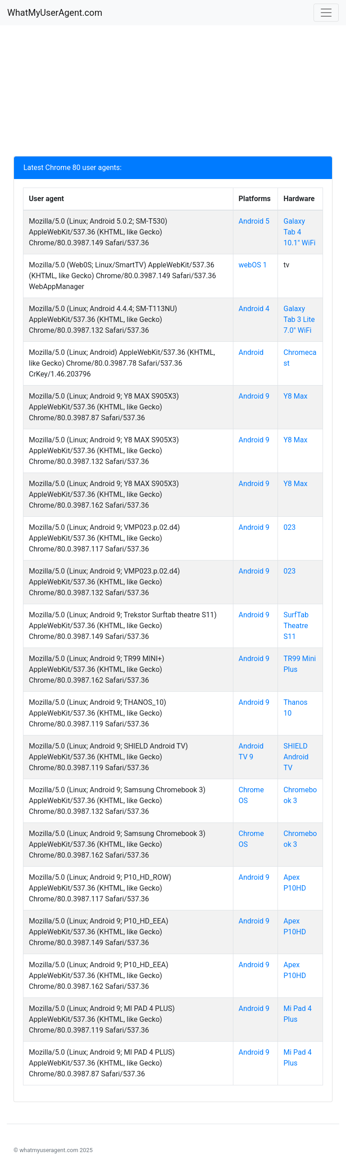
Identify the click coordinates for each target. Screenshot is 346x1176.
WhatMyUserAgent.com (54, 12)
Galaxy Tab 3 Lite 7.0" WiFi (299, 319)
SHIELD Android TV (296, 757)
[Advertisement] (173, 93)
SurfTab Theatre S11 (296, 626)
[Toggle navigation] (326, 13)
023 (289, 527)
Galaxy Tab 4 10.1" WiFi (299, 232)
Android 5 (254, 221)
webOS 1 (253, 265)
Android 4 (254, 308)
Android (251, 352)
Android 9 (254, 396)
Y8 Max (295, 396)
